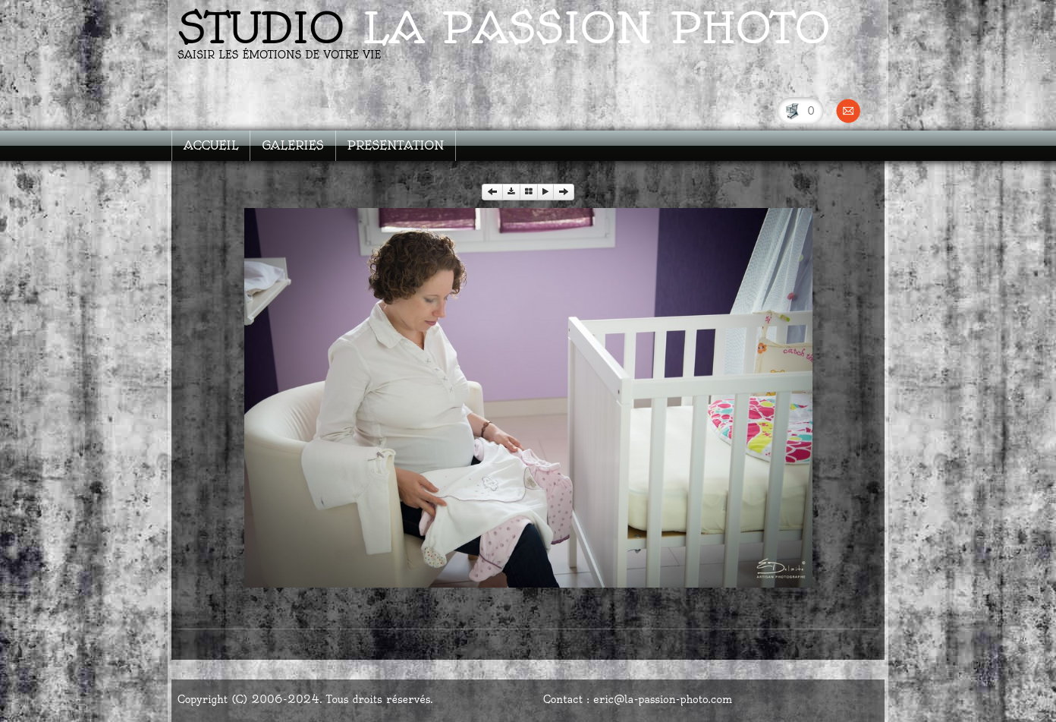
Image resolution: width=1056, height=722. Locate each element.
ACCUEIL (211, 145)
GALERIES (292, 145)
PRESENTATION (396, 145)
